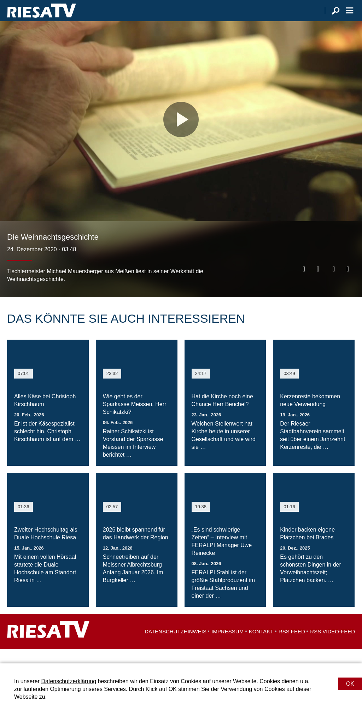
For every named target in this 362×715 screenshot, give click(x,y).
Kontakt (261, 646)
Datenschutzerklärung (68, 681)
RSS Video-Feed (332, 646)
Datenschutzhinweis (175, 646)
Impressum (227, 646)
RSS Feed (292, 646)
